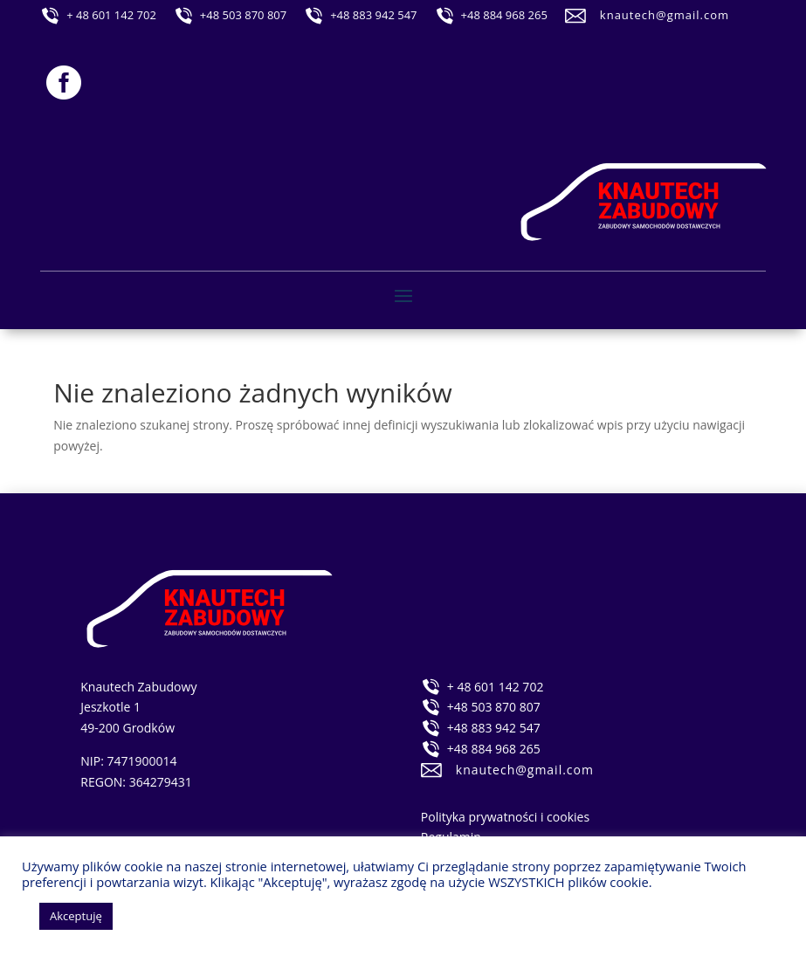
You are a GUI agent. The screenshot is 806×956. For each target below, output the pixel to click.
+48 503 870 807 (243, 15)
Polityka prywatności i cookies (505, 816)
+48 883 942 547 (373, 15)
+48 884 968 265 (504, 15)
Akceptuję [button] (76, 916)
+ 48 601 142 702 (111, 15)
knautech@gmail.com (664, 15)
